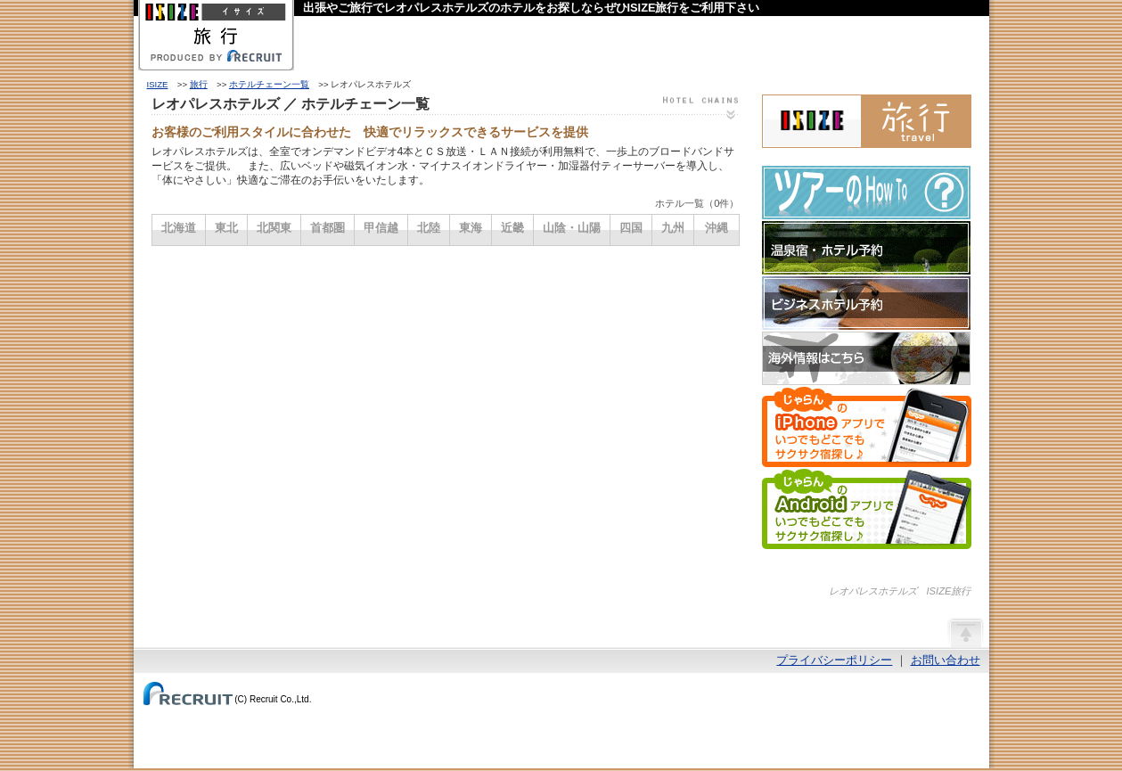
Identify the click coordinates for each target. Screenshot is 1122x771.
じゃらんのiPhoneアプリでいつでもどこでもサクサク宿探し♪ (866, 427)
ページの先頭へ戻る (965, 632)
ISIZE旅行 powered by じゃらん (866, 121)
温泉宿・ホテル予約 (866, 248)
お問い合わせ (945, 660)
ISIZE (157, 84)
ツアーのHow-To (866, 192)
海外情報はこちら (866, 358)
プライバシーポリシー (834, 660)
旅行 (199, 84)
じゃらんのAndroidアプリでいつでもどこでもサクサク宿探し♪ (866, 509)
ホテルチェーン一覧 (269, 84)
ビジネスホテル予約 (866, 303)
